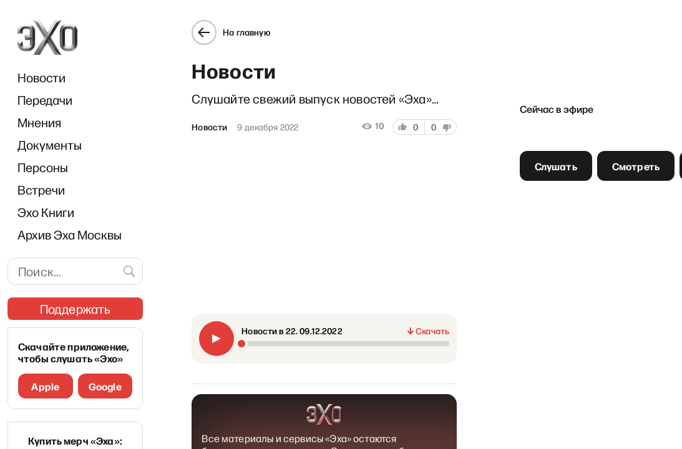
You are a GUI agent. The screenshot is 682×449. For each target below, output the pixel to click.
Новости (41, 77)
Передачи (44, 100)
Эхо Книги (45, 212)
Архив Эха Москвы (69, 234)
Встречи (41, 189)
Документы (49, 145)
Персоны (42, 167)
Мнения (39, 122)
